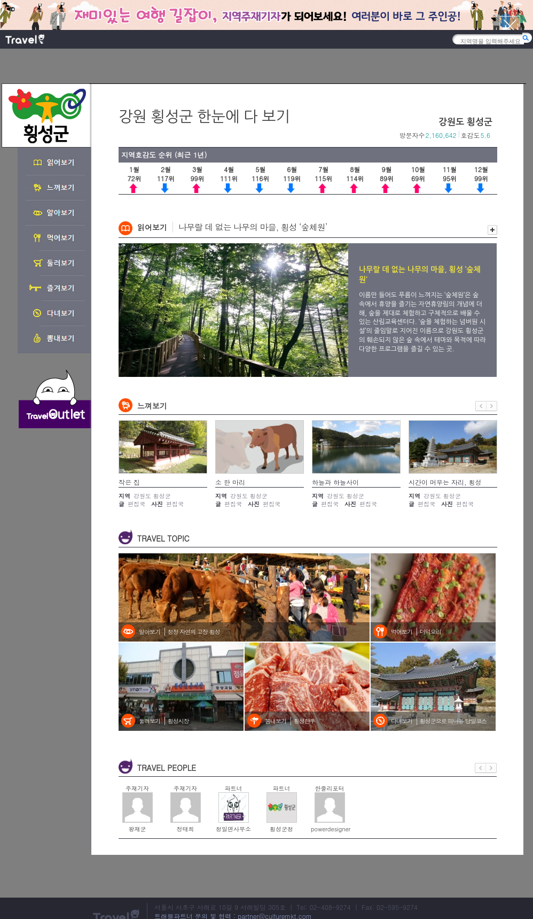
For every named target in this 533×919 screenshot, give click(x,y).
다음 (492, 406)
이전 (481, 406)
